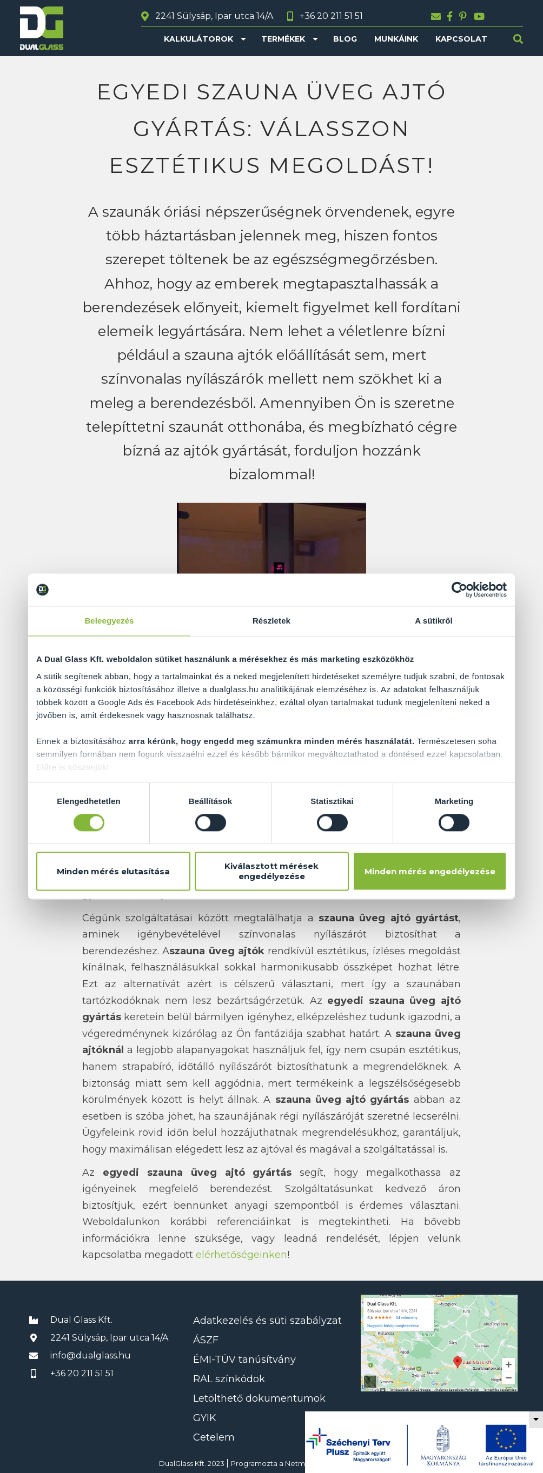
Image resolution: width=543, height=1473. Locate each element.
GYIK (204, 1418)
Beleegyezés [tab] (109, 620)
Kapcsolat (461, 39)
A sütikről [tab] (434, 620)
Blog (345, 39)
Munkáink (396, 39)
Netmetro (302, 1463)
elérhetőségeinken (241, 1255)
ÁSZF (205, 1340)
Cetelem (214, 1437)
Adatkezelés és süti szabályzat (267, 1321)
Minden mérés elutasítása (113, 871)
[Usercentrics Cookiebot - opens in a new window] (459, 589)
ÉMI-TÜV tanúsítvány (244, 1359)
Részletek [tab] (271, 620)
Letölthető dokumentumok (259, 1398)
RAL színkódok (229, 1379)
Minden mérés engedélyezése (430, 871)
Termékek (283, 39)
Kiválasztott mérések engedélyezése (271, 871)
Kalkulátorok (198, 39)
